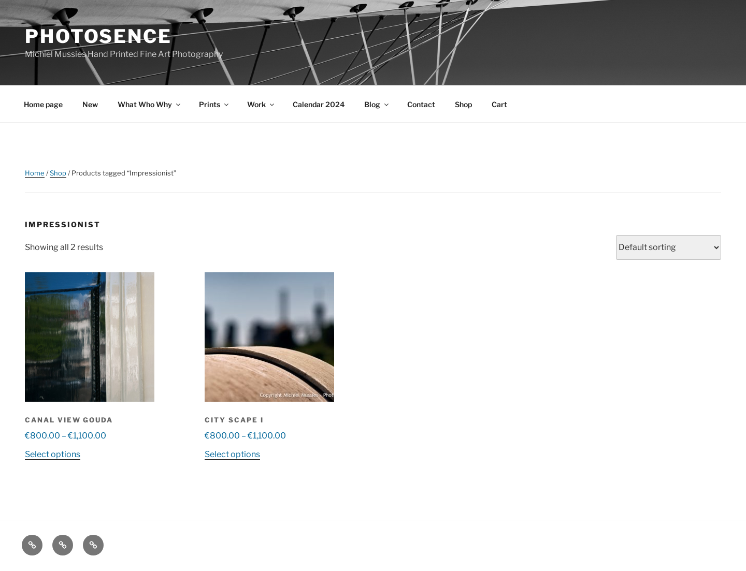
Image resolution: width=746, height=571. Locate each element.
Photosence (98, 36)
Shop (463, 104)
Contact (421, 104)
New (90, 104)
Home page (43, 104)
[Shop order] (668, 247)
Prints (214, 104)
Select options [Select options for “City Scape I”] (232, 454)
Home (35, 173)
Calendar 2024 (319, 104)
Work (261, 104)
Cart (499, 104)
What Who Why (150, 104)
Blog (377, 104)
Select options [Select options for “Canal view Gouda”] (52, 454)
